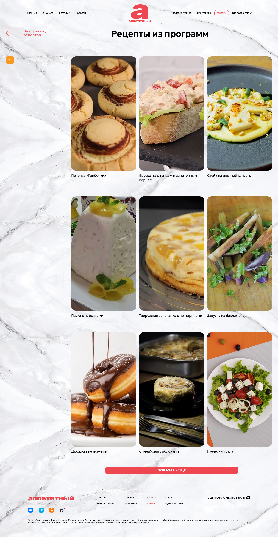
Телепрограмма (182, 13)
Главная (32, 13)
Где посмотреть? (242, 13)
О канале (48, 13)
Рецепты (221, 13)
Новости (81, 13)
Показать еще (171, 470)
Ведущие (64, 13)
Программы (204, 13)
